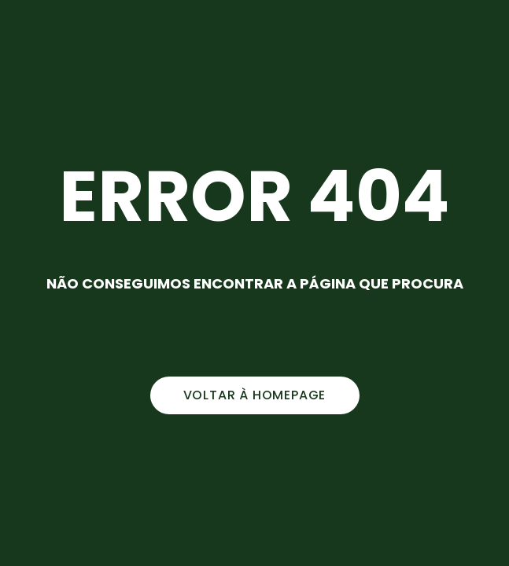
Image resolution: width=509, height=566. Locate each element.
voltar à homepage (254, 395)
